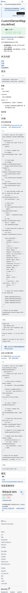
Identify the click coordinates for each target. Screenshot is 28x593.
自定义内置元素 (7, 353)
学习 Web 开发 (4, 573)
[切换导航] (25, 1)
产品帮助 (3, 547)
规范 (3, 65)
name (2, 89)
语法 (3, 61)
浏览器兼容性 (5, 67)
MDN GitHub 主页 (5, 564)
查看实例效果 (15, 358)
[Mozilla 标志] (5, 589)
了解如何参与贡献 (6, 500)
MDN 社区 (3, 554)
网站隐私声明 (4, 592)
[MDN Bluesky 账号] (4, 528)
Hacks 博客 (4, 583)
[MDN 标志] (4, 521)
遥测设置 (12, 592)
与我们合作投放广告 (6, 542)
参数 (2, 86)
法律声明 (19, 592)
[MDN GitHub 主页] (2, 528)
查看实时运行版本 (16, 127)
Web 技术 (3, 571)
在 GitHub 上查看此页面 (8, 508)
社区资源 (3, 556)
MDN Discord (4, 561)
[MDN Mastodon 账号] (9, 528)
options (4, 100)
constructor (4, 94)
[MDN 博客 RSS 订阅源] (12, 528)
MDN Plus (3, 544)
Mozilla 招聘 (4, 539)
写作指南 (3, 559)
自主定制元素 (6, 122)
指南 (2, 576)
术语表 (2, 581)
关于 (2, 534)
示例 (3, 63)
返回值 (3, 112)
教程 (2, 578)
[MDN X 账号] (7, 528)
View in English (20, 13)
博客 (2, 537)
